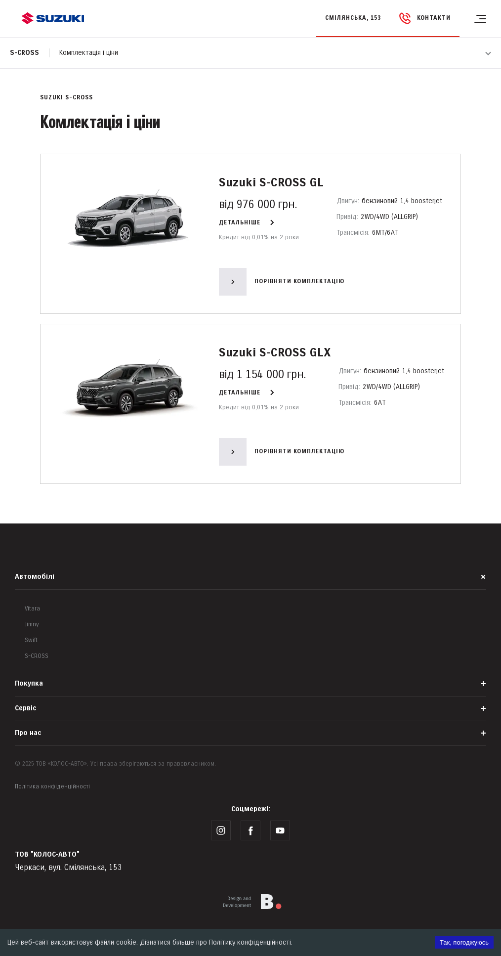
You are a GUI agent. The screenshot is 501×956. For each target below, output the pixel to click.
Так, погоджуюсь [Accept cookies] (464, 942)
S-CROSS (36, 656)
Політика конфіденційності (52, 786)
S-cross (24, 52)
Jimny (32, 624)
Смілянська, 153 (353, 18)
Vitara (32, 608)
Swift (31, 640)
